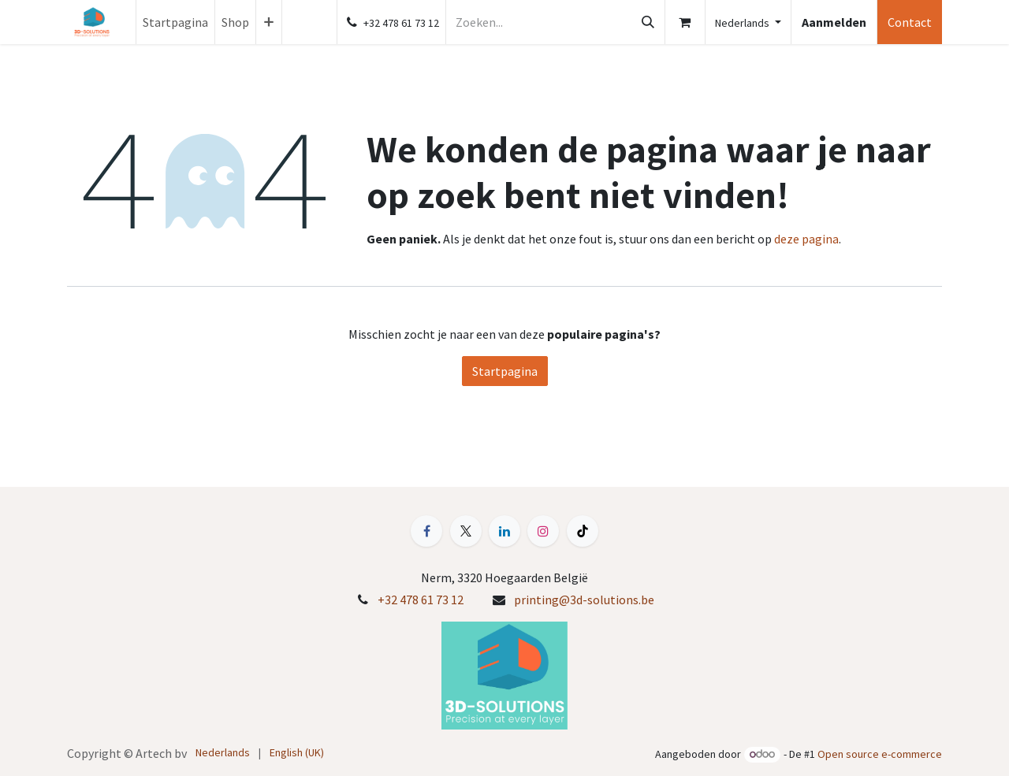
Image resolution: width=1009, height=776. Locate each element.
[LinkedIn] (504, 531)
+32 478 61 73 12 (421, 599)
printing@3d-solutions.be (584, 599)
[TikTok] (582, 531)
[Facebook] (426, 531)
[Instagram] (543, 531)
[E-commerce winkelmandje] (685, 22)
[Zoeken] (648, 22)
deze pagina (806, 239)
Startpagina (505, 371)
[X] (466, 531)
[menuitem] (175, 22)
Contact (910, 22)
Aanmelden (834, 22)
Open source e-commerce (879, 754)
